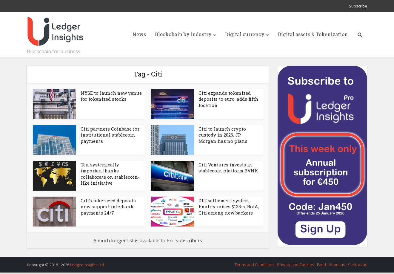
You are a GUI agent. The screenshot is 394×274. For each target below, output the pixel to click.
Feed (321, 264)
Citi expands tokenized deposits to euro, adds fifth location (228, 99)
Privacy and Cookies (295, 264)
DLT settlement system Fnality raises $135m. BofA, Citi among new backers (228, 207)
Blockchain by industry (183, 34)
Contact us (357, 264)
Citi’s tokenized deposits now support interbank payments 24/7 (108, 207)
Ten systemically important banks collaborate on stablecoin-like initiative (110, 174)
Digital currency (244, 34)
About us (337, 264)
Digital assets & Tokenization (313, 34)
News (139, 34)
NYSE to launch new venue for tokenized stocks (111, 96)
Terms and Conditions (254, 264)
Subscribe (358, 6)
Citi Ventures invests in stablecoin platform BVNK (228, 168)
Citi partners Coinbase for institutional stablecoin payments (110, 135)
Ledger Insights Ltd (87, 264)
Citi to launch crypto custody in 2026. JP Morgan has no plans (222, 135)
